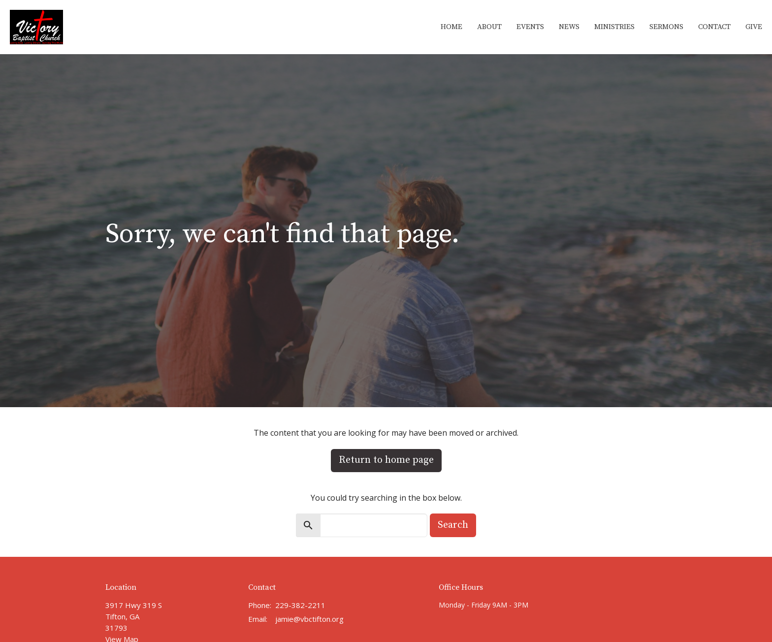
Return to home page (386, 460)
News (569, 27)
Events (530, 27)
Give (753, 27)
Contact (714, 27)
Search (453, 525)
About (489, 27)
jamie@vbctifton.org (309, 619)
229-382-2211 (300, 605)
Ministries (614, 27)
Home (451, 27)
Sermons (666, 27)
